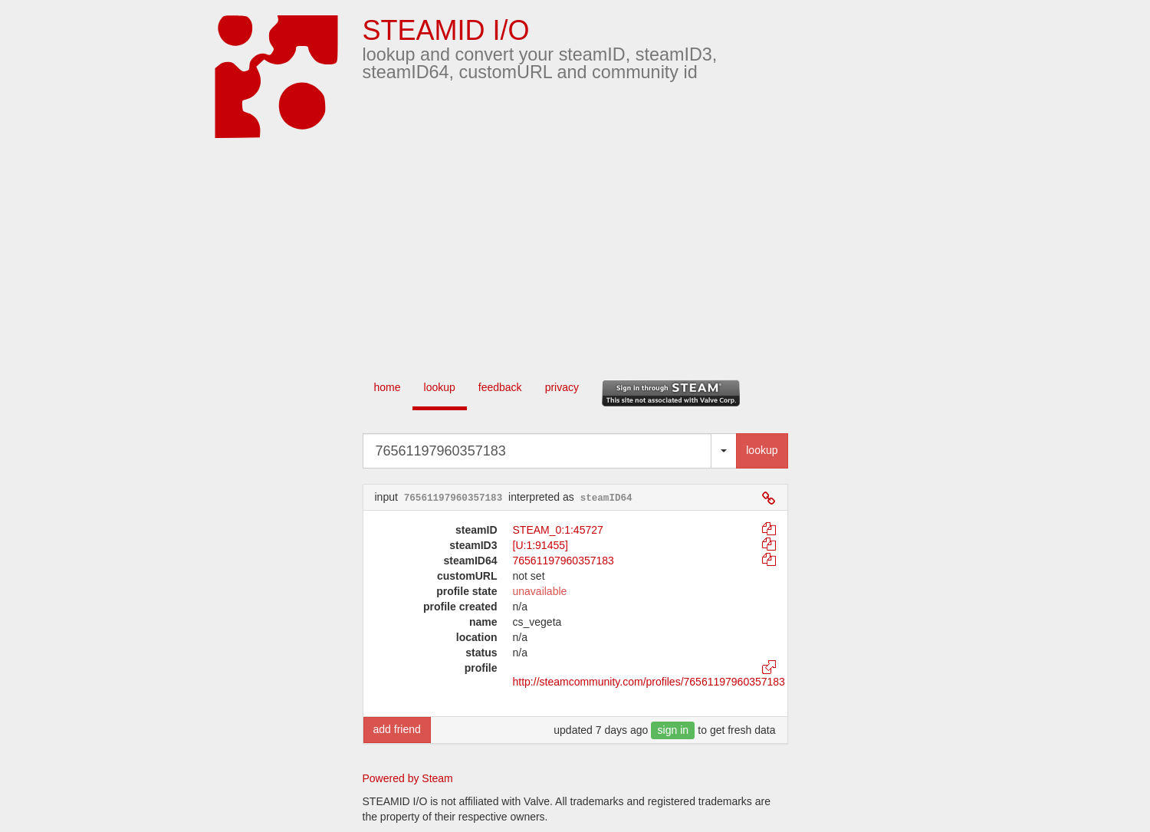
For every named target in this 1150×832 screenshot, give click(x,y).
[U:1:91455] (540, 545)
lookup (439, 387)
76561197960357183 (563, 560)
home (387, 387)
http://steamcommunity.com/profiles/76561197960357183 (649, 682)
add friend (397, 729)
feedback (500, 387)
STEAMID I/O (446, 30)
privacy (562, 387)
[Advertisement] (598, 253)
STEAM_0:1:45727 (558, 530)
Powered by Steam (408, 778)
